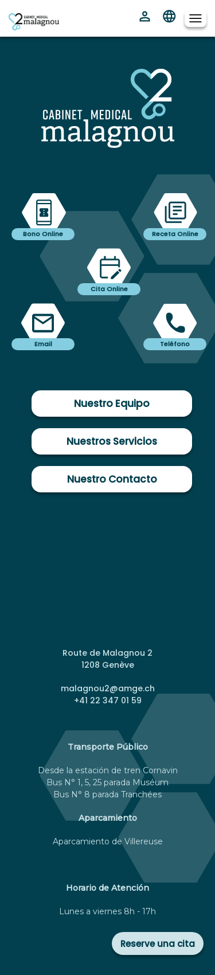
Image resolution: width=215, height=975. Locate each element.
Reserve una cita (157, 944)
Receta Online (175, 233)
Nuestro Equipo (112, 403)
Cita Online (109, 288)
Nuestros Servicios (112, 441)
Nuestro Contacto (112, 479)
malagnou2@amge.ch (108, 688)
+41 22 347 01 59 (108, 700)
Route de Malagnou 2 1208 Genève (107, 659)
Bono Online (43, 233)
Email (43, 344)
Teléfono (175, 344)
